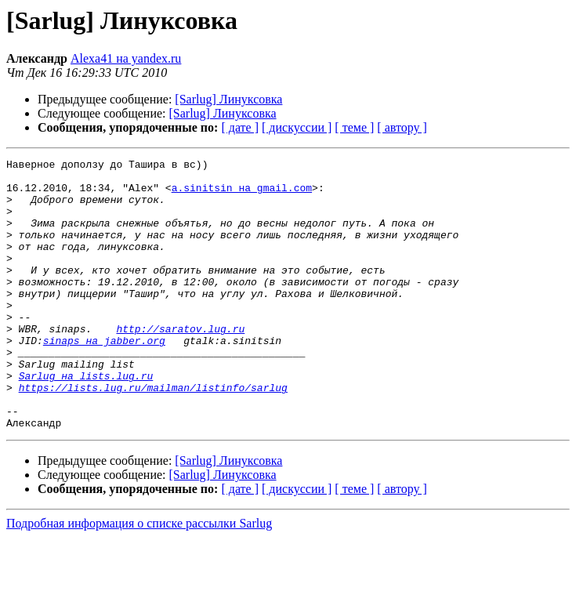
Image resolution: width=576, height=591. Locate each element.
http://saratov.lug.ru (180, 364)
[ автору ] (401, 127)
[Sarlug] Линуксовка (228, 99)
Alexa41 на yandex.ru (126, 58)
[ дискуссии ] (296, 127)
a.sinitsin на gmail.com (242, 194)
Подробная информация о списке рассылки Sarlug (139, 577)
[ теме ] (354, 127)
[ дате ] (240, 127)
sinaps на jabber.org (104, 378)
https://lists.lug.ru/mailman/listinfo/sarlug (153, 434)
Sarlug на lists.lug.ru (86, 420)
